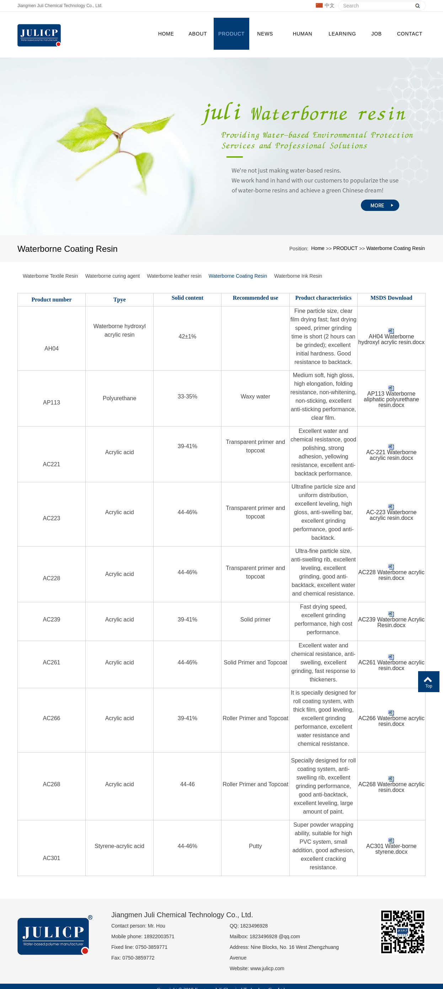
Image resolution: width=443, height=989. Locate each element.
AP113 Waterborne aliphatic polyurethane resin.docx (391, 385)
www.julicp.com (267, 954)
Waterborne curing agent (112, 262)
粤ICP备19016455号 (221, 982)
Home (165, 28)
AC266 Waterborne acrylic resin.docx (391, 707)
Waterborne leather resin (174, 262)
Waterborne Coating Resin (396, 234)
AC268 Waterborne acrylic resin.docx (391, 773)
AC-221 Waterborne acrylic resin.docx (391, 441)
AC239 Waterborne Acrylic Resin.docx (391, 608)
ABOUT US (196, 34)
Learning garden (340, 34)
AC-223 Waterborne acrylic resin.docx (391, 501)
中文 (325, 5)
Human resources (301, 34)
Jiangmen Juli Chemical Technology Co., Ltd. (59, 5)
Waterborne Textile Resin (50, 262)
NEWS (264, 28)
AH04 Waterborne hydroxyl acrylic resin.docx (391, 325)
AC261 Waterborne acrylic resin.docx (391, 651)
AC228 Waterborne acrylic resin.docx (391, 561)
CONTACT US (408, 34)
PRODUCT (230, 28)
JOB (375, 28)
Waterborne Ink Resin (298, 262)
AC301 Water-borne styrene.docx (391, 835)
